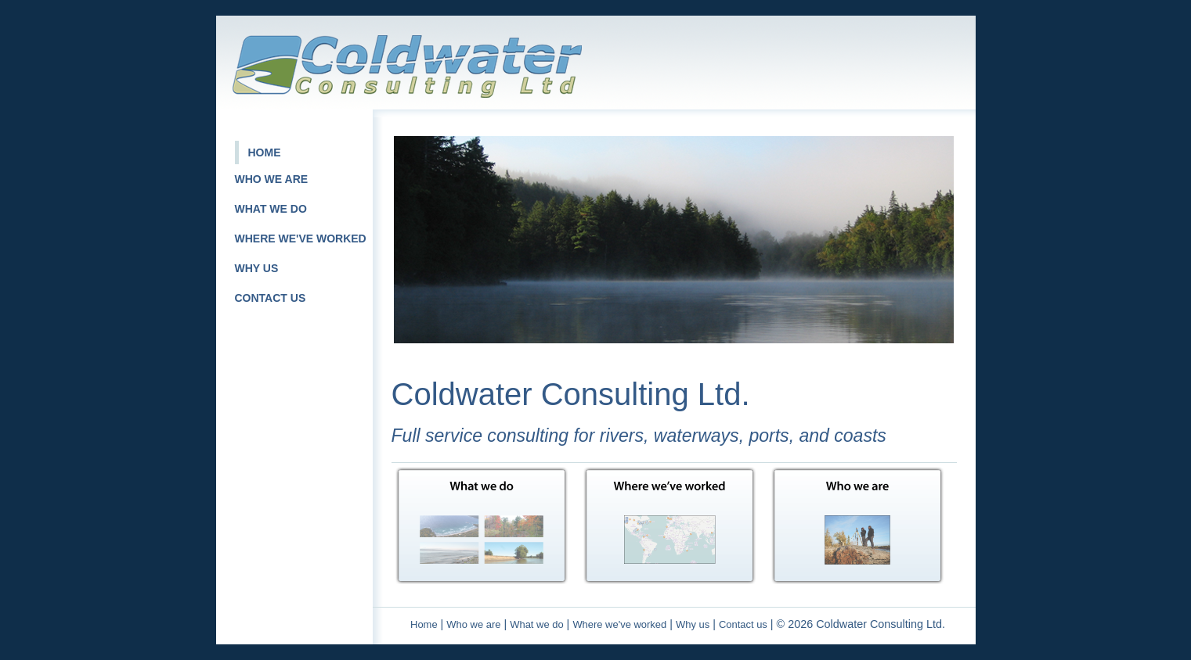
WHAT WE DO (271, 209)
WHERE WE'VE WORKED (300, 238)
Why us (692, 624)
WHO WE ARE (272, 179)
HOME (264, 152)
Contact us (743, 624)
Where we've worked (619, 624)
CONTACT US (270, 298)
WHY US (257, 268)
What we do (536, 624)
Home (424, 624)
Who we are (473, 624)
